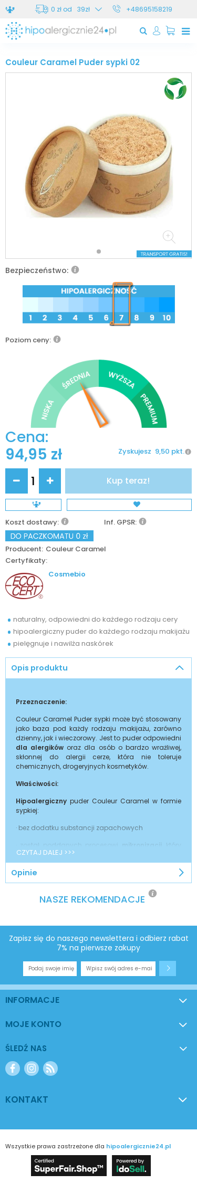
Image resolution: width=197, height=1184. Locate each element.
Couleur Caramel (76, 549)
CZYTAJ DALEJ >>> (45, 852)
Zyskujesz (134, 452)
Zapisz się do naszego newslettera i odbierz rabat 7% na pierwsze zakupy (99, 943)
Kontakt (26, 1099)
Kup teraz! (128, 481)
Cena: (26, 437)
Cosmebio (67, 574)
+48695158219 (149, 9)
